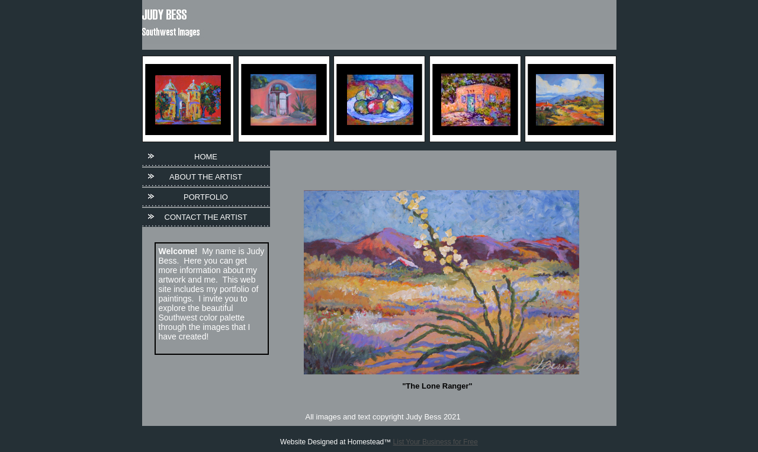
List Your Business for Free (435, 442)
